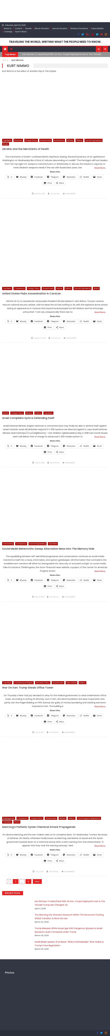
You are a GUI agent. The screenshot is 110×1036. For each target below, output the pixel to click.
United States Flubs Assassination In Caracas (31, 293)
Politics (79, 140)
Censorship (8, 543)
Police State (71, 682)
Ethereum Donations (79, 28)
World (5, 144)
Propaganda (8, 818)
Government (45, 140)
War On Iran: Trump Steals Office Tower (27, 687)
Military (70, 140)
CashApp (8, 31)
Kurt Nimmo (59, 140)
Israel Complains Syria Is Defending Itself (28, 418)
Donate (28, 28)
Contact (18, 28)
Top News (7, 140)
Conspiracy (19, 288)
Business (18, 140)
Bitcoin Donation (42, 28)
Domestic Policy (43, 682)
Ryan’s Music (21, 31)
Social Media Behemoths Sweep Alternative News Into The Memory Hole (48, 548)
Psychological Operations (89, 818)
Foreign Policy (31, 140)
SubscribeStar (97, 28)
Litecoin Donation (59, 28)
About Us (8, 28)
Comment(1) (70, 193)
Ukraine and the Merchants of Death (25, 149)
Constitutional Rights (23, 682)
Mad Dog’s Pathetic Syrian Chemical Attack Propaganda (38, 827)
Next (37, 881)
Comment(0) (69, 597)
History (59, 288)
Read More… (100, 167)
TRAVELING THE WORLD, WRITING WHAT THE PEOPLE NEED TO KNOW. (55, 42)
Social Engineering (93, 140)
